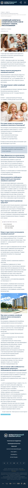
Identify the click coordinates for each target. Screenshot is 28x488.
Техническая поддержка (14, 440)
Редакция (14, 446)
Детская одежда (9, 226)
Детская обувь (9, 228)
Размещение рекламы (14, 443)
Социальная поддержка (5, 414)
